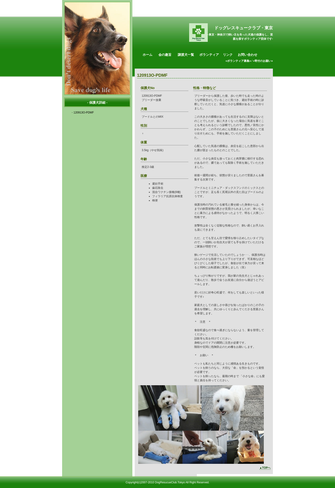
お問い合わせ (247, 54)
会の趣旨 (164, 54)
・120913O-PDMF (82, 112)
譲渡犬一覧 (186, 54)
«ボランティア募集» (238, 61)
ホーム (147, 54)
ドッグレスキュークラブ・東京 (243, 28)
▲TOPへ (265, 467)
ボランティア (209, 54)
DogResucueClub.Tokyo (170, 482)
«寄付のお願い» (263, 61)
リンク (228, 54)
